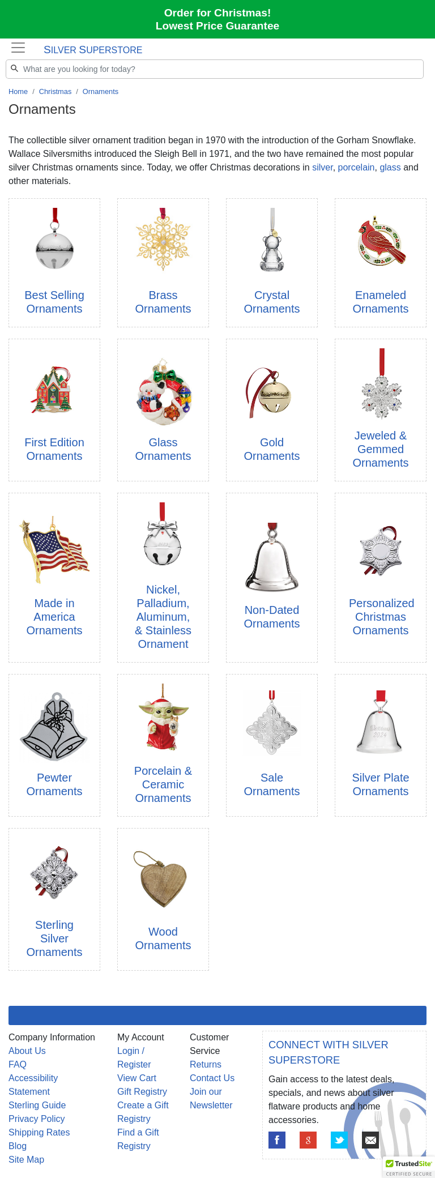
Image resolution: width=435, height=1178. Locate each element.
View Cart (136, 1078)
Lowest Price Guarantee (218, 26)
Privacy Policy (36, 1119)
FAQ (17, 1064)
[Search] (215, 69)
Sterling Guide (37, 1105)
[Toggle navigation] (18, 48)
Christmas (55, 91)
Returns (205, 1064)
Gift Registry (142, 1091)
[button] (409, 1167)
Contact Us (212, 1078)
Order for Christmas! (217, 13)
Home (18, 91)
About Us (27, 1051)
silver (322, 167)
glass (389, 167)
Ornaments (100, 91)
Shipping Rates (39, 1132)
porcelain (356, 167)
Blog (17, 1146)
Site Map (26, 1159)
